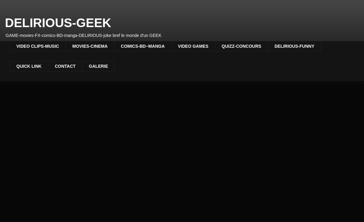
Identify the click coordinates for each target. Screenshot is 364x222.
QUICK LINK (29, 66)
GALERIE (98, 66)
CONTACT (65, 66)
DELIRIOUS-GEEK (58, 23)
